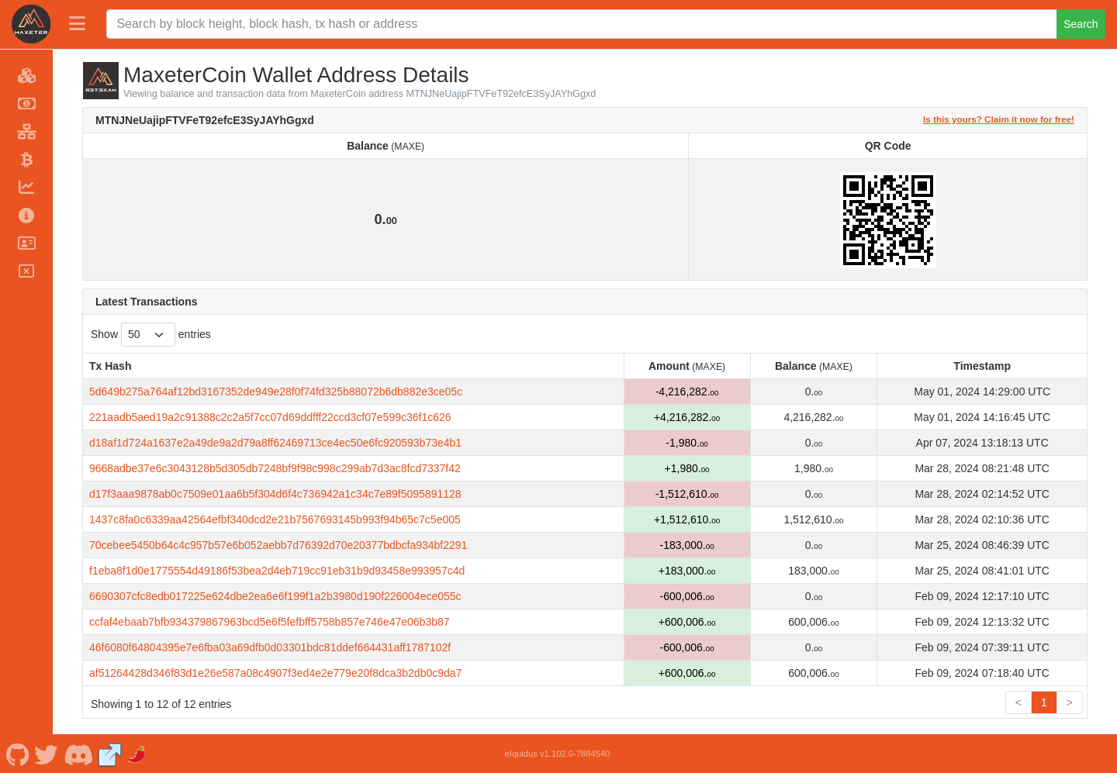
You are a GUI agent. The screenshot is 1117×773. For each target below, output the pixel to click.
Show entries (151, 335)
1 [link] (1044, 702)
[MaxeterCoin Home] (31, 24)
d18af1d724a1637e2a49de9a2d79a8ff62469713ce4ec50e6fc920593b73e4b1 (275, 443)
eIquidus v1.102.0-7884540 (557, 753)
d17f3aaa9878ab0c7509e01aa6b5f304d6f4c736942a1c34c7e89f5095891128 (275, 494)
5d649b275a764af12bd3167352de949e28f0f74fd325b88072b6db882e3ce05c (275, 391)
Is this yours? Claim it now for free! (998, 119)
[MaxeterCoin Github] (17, 753)
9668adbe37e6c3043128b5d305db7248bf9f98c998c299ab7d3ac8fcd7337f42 (275, 468)
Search (1080, 24)
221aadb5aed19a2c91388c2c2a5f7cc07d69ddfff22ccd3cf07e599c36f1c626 (270, 417)
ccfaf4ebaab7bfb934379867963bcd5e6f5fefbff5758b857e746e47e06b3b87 (269, 622)
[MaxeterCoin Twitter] (46, 753)
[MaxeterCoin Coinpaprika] (138, 753)
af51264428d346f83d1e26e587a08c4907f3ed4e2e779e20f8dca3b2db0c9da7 (275, 673)
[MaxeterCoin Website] (110, 753)
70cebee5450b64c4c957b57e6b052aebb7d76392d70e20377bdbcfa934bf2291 (278, 545)
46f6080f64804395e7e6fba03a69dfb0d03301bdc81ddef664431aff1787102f (270, 647)
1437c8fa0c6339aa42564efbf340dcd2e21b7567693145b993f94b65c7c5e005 (275, 519)
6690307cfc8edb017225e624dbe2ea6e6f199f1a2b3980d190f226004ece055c (275, 596)
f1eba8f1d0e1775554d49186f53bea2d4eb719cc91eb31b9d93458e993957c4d (277, 570)
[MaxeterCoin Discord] (78, 753)
